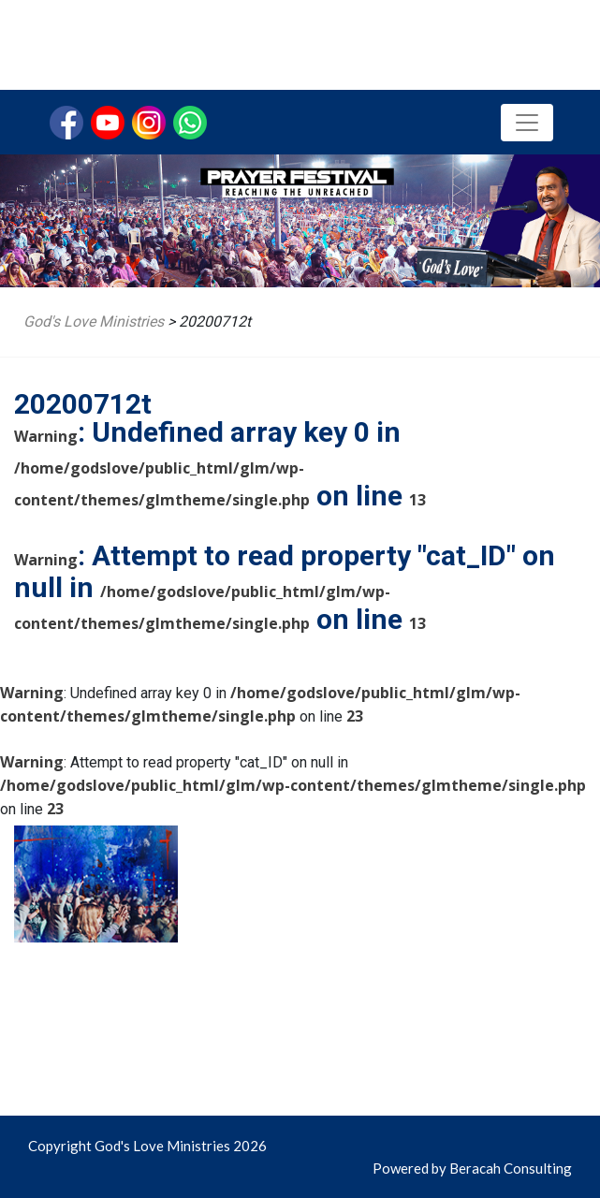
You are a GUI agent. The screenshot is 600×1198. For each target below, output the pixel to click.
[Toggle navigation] (527, 122)
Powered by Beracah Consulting (472, 1168)
